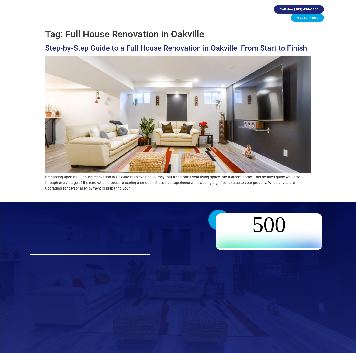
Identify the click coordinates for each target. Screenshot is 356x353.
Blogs (202, 13)
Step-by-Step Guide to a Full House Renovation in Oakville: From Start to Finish (176, 48)
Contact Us (220, 13)
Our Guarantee (140, 13)
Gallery (177, 13)
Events (162, 13)
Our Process (113, 13)
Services (92, 13)
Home (76, 13)
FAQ (190, 13)
